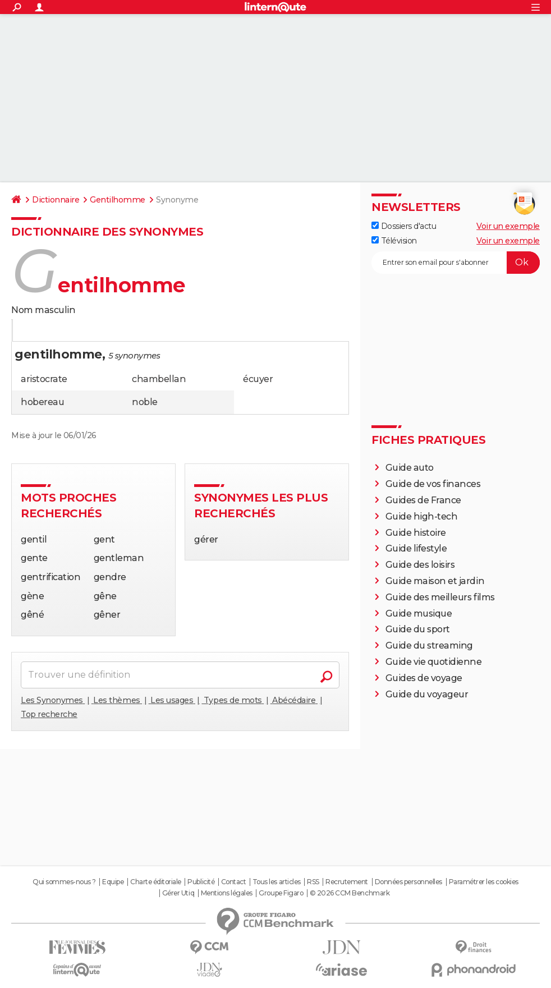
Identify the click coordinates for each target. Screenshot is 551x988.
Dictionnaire (55, 200)
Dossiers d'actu (403, 226)
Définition (35, 331)
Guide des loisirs (420, 564)
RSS (313, 882)
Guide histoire (415, 532)
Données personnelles (408, 882)
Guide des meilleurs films (440, 597)
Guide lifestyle (416, 548)
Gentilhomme (117, 200)
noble (145, 402)
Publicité (200, 882)
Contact (233, 882)
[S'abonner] (455, 262)
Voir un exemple (508, 226)
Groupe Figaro (281, 893)
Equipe (112, 882)
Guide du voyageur (427, 694)
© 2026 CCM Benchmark (349, 893)
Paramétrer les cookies (483, 882)
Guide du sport (417, 629)
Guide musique (418, 613)
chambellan (159, 379)
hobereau (42, 402)
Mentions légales (226, 893)
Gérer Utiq (178, 893)
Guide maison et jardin (434, 581)
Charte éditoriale (155, 882)
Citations (125, 331)
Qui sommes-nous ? (64, 882)
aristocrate (44, 379)
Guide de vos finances (433, 484)
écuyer (258, 379)
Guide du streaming (429, 645)
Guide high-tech (421, 516)
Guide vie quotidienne (433, 661)
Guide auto (409, 467)
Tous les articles (276, 882)
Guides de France (423, 500)
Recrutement (346, 882)
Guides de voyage (423, 678)
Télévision (394, 241)
